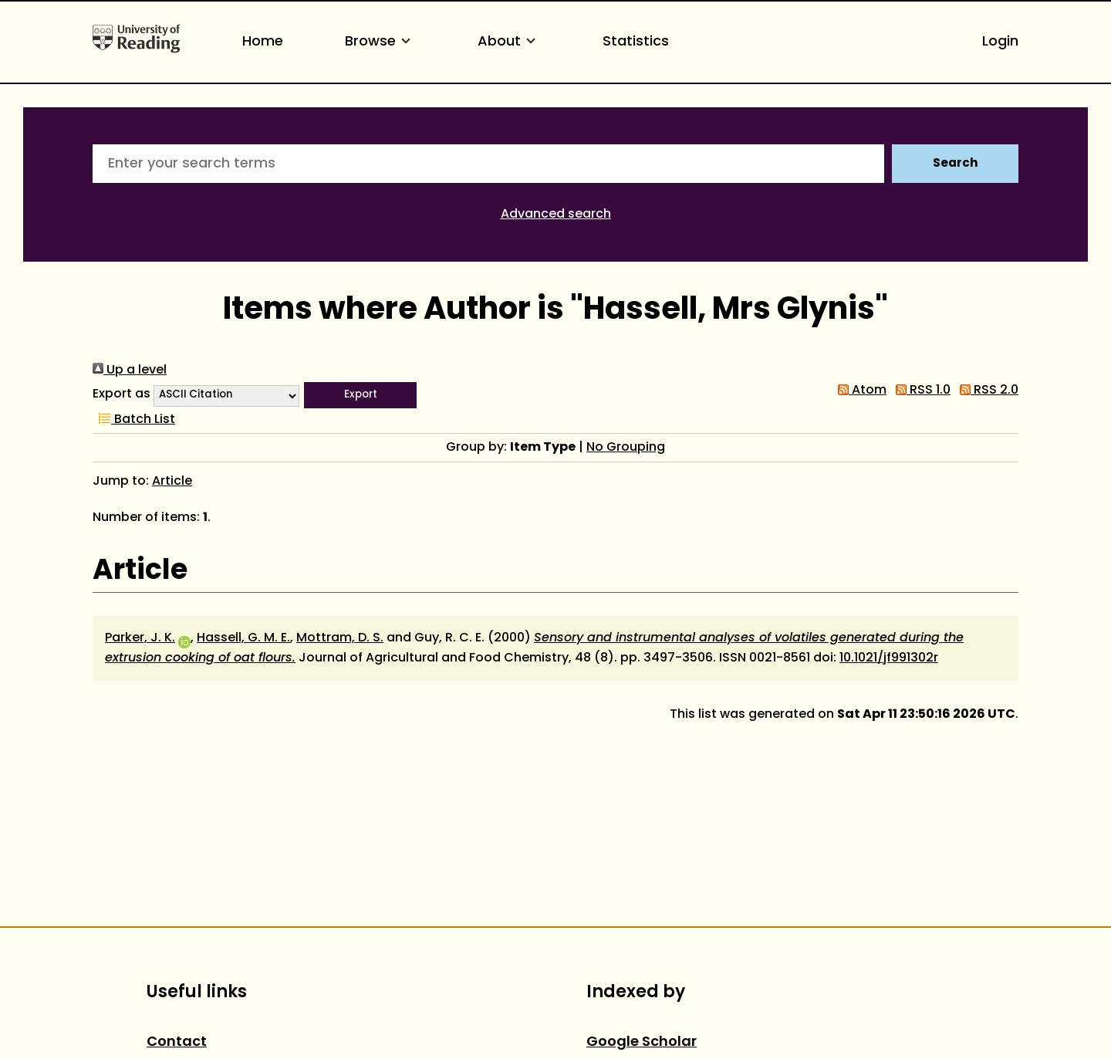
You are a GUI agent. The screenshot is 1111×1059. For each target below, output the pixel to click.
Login (1000, 42)
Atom (859, 391)
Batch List (134, 420)
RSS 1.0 (920, 391)
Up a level (130, 370)
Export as (121, 394)
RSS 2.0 (986, 391)
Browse (380, 42)
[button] (360, 395)
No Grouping (625, 448)
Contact (177, 1042)
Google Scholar (641, 1042)
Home (262, 42)
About (509, 42)
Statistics (636, 42)
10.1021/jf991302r (888, 658)
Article (172, 482)
